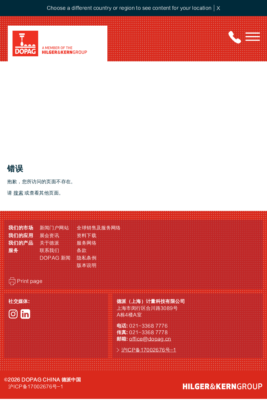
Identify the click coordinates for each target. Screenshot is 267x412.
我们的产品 (20, 243)
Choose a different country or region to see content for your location (129, 8)
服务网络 (86, 243)
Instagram (13, 314)
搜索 (18, 193)
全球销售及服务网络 (99, 228)
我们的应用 (20, 235)
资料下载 (86, 235)
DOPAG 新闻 (55, 258)
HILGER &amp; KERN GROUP (222, 386)
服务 (13, 250)
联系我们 (49, 250)
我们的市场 (20, 228)
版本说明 (86, 265)
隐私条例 (86, 258)
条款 (82, 250)
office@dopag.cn (150, 339)
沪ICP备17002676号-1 (148, 350)
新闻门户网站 (54, 228)
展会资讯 (49, 235)
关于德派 (49, 243)
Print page (29, 281)
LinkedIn (25, 314)
